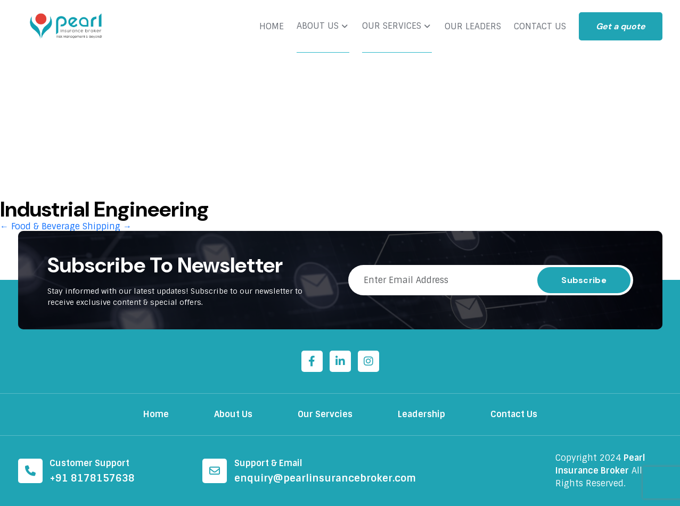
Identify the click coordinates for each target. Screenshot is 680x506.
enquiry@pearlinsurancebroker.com (325, 478)
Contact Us (513, 414)
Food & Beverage (40, 226)
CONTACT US (540, 26)
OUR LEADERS (473, 26)
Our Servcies (325, 414)
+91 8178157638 (92, 478)
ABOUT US (318, 26)
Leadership (421, 414)
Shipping (107, 226)
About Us (233, 414)
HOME (271, 26)
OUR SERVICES (391, 26)
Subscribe (584, 280)
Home (156, 414)
